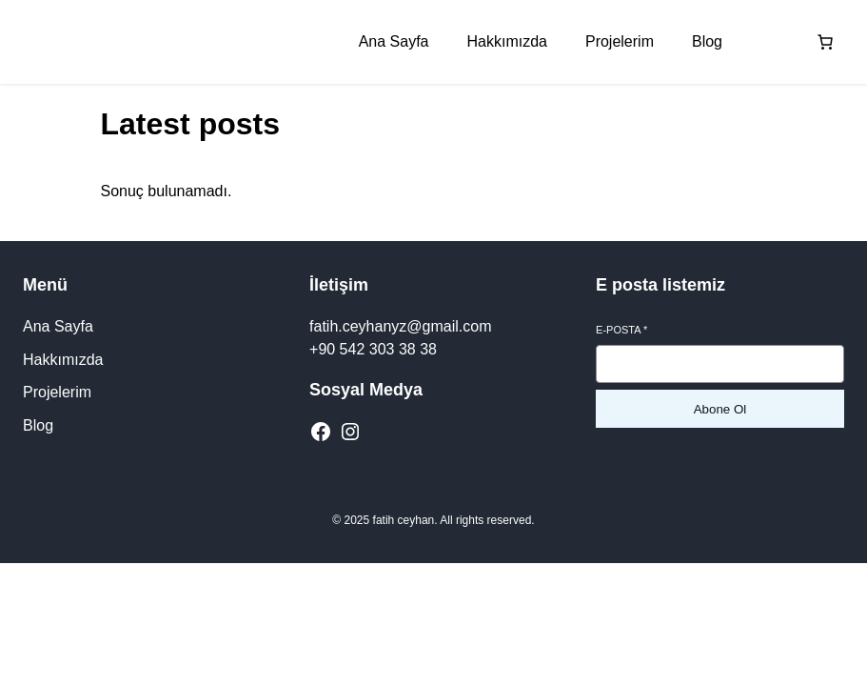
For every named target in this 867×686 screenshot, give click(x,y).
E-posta (621, 329)
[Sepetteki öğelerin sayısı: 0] (825, 42)
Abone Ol (720, 409)
